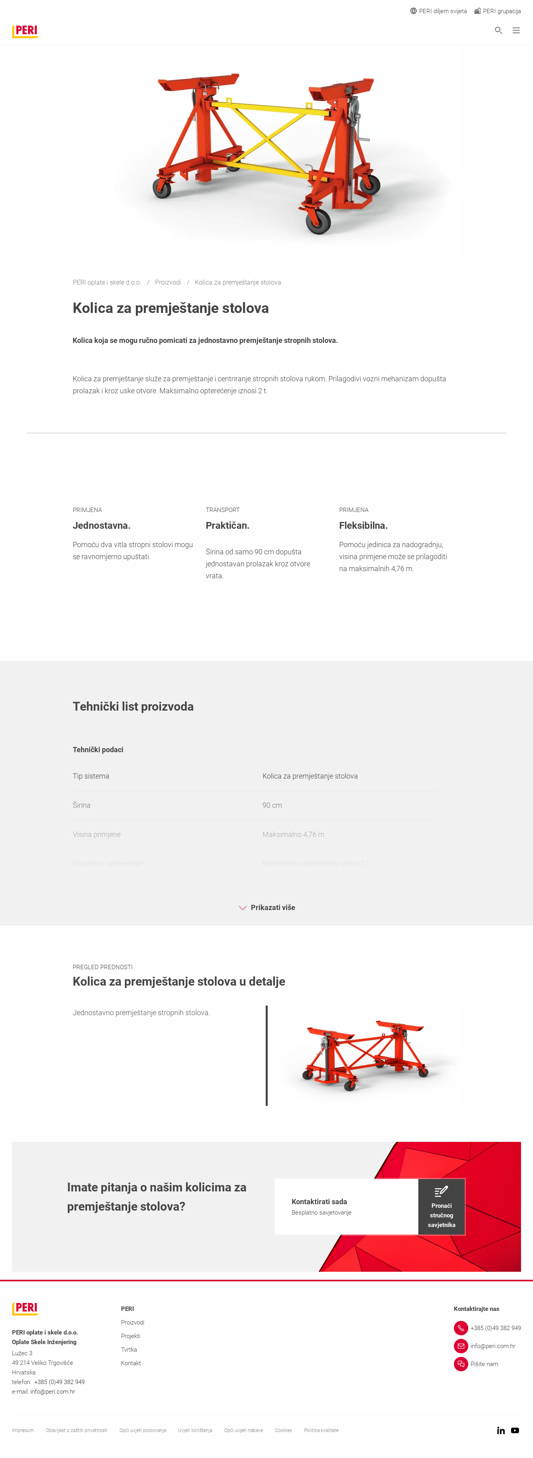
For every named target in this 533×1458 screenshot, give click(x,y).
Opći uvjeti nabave (243, 1430)
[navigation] (370, 1207)
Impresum (23, 1430)
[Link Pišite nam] (487, 1364)
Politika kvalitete (321, 1430)
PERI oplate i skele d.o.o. (108, 282)
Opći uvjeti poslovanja (142, 1430)
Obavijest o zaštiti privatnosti (76, 1430)
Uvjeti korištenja (195, 1430)
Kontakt (131, 1363)
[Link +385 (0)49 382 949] (487, 1328)
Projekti (130, 1336)
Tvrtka (129, 1349)
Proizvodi (169, 282)
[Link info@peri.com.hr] (487, 1346)
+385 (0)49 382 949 (59, 1382)
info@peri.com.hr (52, 1391)
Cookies (283, 1430)
